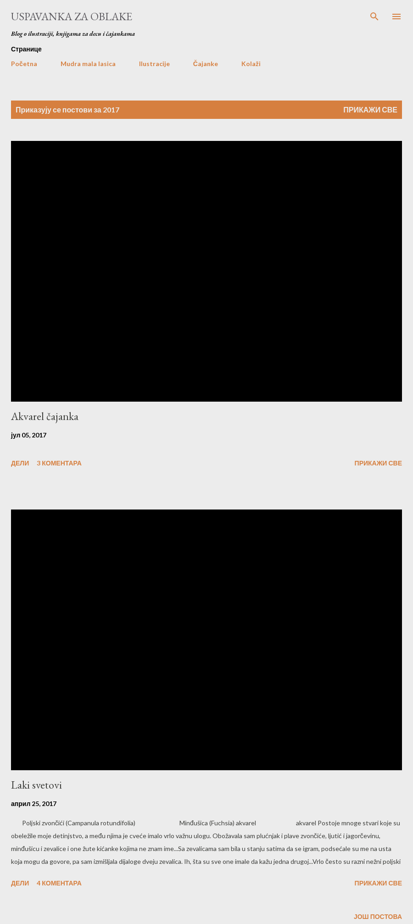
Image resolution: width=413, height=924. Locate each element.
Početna (24, 63)
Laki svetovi (36, 785)
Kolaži (251, 63)
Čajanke (205, 63)
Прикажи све (370, 109)
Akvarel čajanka (44, 416)
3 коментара (59, 463)
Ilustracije (154, 63)
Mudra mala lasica (88, 63)
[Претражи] (374, 16)
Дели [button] (20, 463)
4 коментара (59, 883)
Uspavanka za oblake (71, 16)
